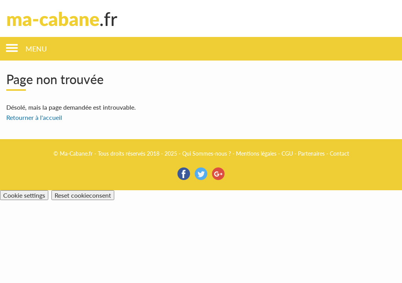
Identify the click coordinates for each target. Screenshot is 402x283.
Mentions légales (256, 153)
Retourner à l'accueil (34, 117)
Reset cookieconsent (83, 195)
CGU (287, 153)
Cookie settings (24, 195)
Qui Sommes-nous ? (206, 153)
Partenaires (311, 153)
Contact (339, 153)
